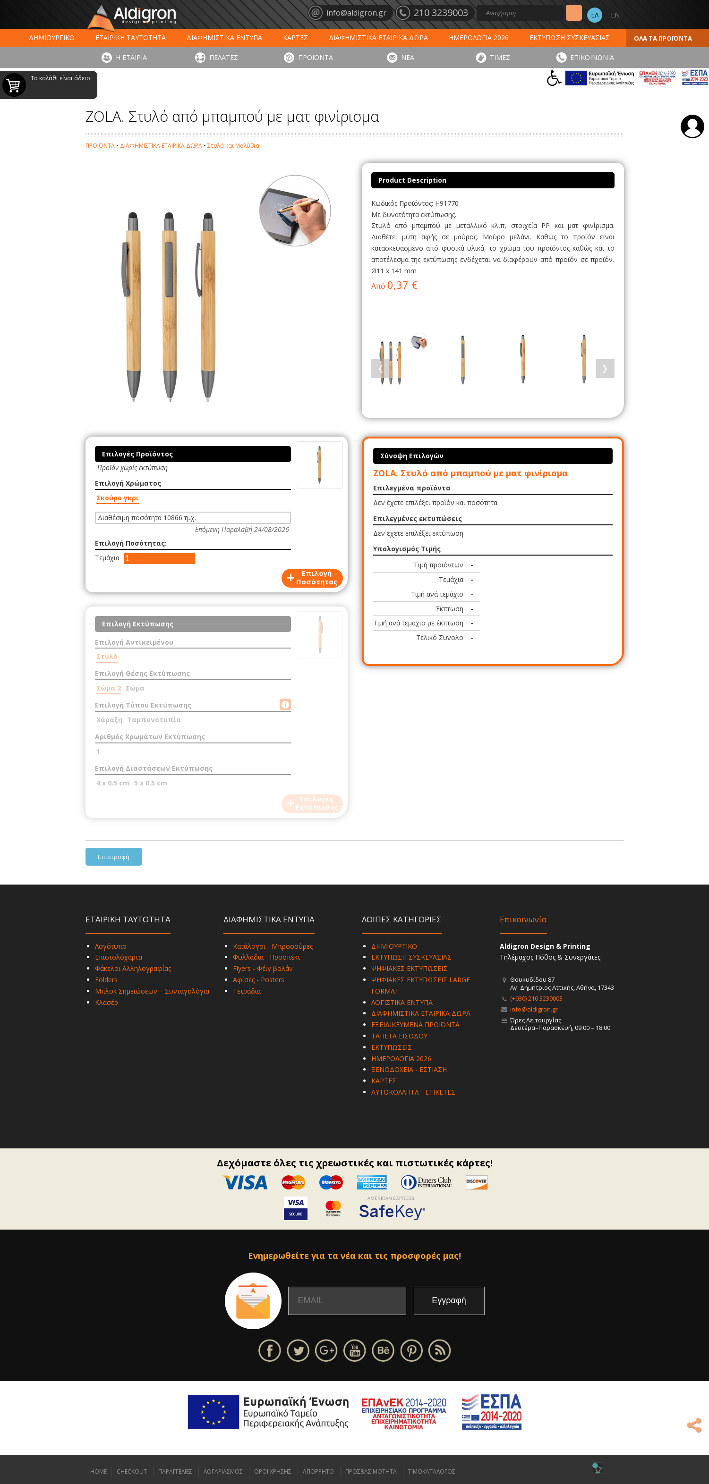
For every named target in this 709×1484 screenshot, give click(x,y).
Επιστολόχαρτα (118, 957)
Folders (106, 979)
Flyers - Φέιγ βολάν (263, 968)
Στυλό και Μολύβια (233, 146)
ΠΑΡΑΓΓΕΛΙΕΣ (175, 1471)
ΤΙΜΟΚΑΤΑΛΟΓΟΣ (431, 1471)
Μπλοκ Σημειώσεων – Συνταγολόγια (152, 991)
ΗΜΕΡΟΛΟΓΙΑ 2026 (479, 37)
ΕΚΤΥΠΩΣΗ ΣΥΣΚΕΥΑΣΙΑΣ (570, 37)
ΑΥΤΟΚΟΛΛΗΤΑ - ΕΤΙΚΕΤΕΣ (413, 1092)
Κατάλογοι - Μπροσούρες (273, 946)
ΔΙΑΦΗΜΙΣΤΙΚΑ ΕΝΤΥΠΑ (224, 37)
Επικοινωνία (523, 919)
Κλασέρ (106, 1002)
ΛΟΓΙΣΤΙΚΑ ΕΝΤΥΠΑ (402, 1002)
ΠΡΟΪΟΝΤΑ (315, 57)
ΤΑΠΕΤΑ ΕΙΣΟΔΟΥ (399, 1035)
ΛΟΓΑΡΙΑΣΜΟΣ (223, 1471)
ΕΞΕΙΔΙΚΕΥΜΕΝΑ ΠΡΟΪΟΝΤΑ (415, 1024)
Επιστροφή (113, 856)
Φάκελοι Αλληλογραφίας (133, 968)
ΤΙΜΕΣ (500, 57)
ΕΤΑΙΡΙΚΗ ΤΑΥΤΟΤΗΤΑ (130, 37)
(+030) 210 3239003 (536, 998)
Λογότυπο (111, 946)
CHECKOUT (132, 1471)
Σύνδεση (692, 126)
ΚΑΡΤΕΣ (295, 37)
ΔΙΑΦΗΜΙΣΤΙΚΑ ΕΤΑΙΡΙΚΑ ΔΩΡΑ (378, 37)
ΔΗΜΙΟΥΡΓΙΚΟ (52, 37)
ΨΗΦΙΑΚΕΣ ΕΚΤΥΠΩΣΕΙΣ (409, 968)
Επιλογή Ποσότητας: (131, 543)
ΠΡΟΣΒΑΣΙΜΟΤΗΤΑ (371, 1471)
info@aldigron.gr (534, 1009)
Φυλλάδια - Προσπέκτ (266, 957)
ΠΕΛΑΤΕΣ (223, 57)
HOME (98, 1471)
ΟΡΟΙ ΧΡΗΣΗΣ (272, 1471)
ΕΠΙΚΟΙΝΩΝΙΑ (592, 57)
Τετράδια (247, 991)
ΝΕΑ (407, 57)
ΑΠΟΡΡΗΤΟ (318, 1471)
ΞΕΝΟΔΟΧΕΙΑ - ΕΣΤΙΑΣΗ (409, 1069)
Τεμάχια (107, 557)
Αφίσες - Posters (258, 979)
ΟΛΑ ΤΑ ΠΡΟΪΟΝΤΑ (663, 38)
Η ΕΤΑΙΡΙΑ (131, 57)
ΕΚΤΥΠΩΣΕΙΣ (391, 1047)
